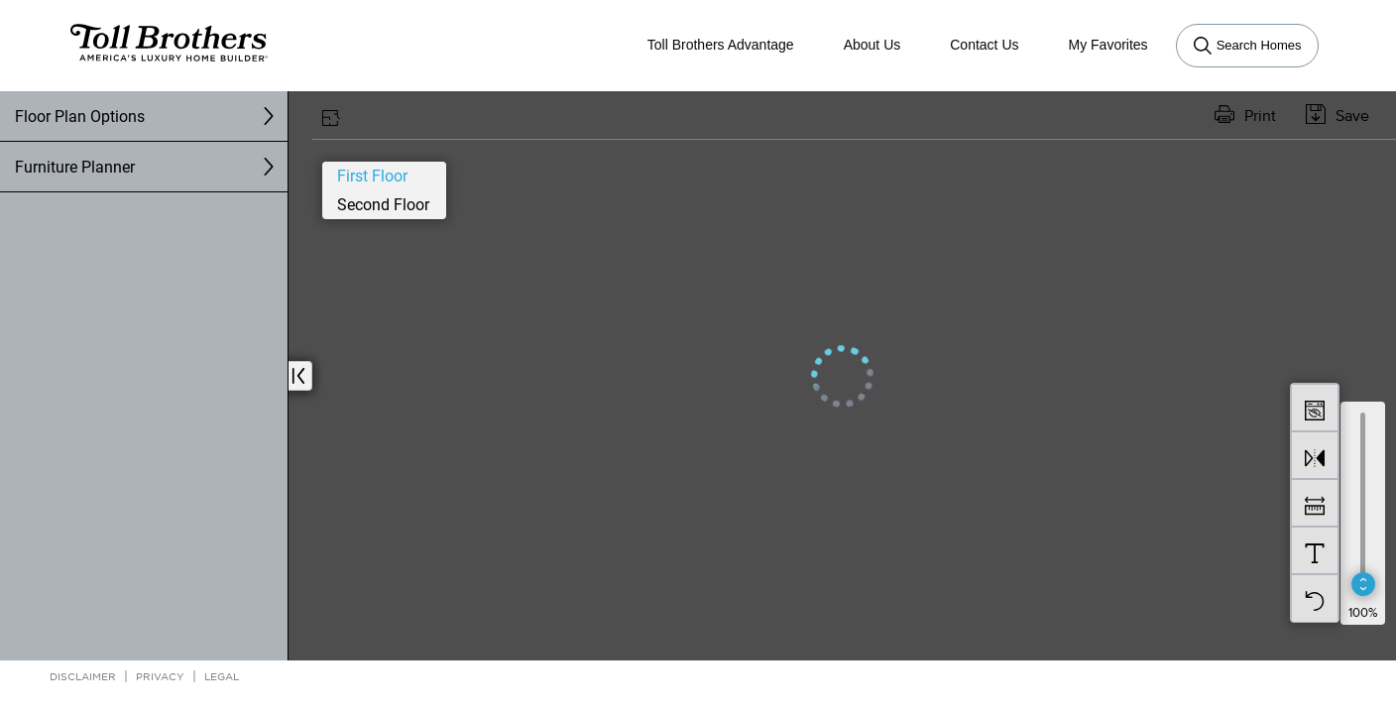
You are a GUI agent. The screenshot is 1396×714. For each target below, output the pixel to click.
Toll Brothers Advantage (720, 45)
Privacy (160, 675)
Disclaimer (83, 675)
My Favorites (1108, 45)
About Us (872, 45)
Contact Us (984, 45)
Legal (221, 675)
